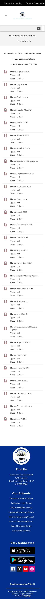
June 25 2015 (22, 237)
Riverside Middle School (21, 507)
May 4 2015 (22, 419)
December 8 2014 (24, 225)
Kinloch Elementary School (21, 521)
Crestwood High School (21, 503)
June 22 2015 (22, 199)
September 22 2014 (25, 174)
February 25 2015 (24, 406)
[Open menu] (6, 16)
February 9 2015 (24, 186)
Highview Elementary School (21, 512)
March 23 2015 (23, 148)
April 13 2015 (22, 97)
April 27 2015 (22, 123)
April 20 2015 (22, 301)
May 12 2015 (22, 250)
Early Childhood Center (21, 526)
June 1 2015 (21, 355)
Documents (25, 41)
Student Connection (35, 3)
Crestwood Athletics (21, 530)
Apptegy (27, 596)
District (19, 54)
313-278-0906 (21, 484)
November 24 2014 (25, 263)
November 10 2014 (25, 288)
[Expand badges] (38, 28)
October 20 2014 (24, 393)
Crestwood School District (22, 36)
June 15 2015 (22, 380)
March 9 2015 (23, 135)
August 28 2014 (23, 342)
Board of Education (33, 54)
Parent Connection (13, 3)
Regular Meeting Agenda (27, 276)
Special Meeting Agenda (27, 161)
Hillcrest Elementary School (21, 517)
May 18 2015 (22, 314)
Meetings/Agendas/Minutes (24, 59)
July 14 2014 (22, 84)
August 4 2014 (23, 71)
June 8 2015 (22, 212)
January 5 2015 (23, 368)
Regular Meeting (24, 110)
